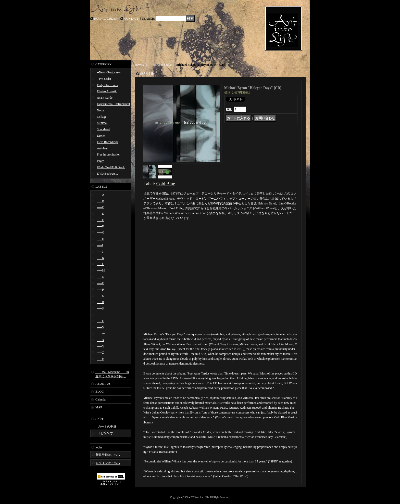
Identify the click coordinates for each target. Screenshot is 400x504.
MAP (98, 407)
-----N (100, 277)
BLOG (99, 391)
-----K (100, 258)
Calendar (100, 399)
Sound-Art (103, 129)
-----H (100, 239)
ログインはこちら (108, 463)
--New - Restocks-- (108, 72)
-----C (100, 207)
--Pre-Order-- (105, 79)
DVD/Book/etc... (107, 173)
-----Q (100, 296)
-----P (100, 289)
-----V (100, 327)
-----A (100, 195)
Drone (101, 135)
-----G (100, 232)
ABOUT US (102, 383)
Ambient (102, 148)
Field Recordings (107, 142)
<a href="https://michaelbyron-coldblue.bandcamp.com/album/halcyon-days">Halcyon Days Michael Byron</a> (220, 241)
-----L (100, 264)
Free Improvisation (108, 154)
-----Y (100, 346)
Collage (101, 117)
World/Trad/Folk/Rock (111, 167)
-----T (100, 315)
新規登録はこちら (108, 455)
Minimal (102, 123)
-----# (100, 359)
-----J (100, 251)
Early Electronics (107, 85)
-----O (100, 283)
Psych (100, 161)
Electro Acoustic (107, 91)
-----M (101, 270)
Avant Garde (104, 97)
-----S (100, 308)
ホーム (139, 65)
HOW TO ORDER (105, 18)
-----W (101, 333)
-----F (100, 226)
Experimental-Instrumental (113, 104)
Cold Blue (165, 65)
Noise (100, 110)
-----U (100, 321)
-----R (100, 302)
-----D (100, 213)
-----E (100, 220)
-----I (100, 245)
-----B (100, 201)
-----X (100, 340)
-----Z (100, 352)
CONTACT (131, 18)
